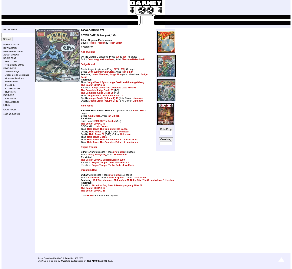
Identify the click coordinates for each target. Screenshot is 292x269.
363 (111, 175)
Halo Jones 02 (97, 134)
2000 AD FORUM (11, 114)
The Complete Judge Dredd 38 (97, 93)
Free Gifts (10, 85)
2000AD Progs (12, 71)
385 (142, 110)
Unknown (138, 98)
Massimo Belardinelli (133, 59)
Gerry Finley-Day (97, 154)
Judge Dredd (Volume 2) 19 (103, 101)
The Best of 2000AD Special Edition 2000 (103, 160)
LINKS (6, 105)
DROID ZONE (9, 58)
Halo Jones (87, 105)
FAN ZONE (8, 95)
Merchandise (11, 82)
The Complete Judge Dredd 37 (97, 90)
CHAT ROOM (9, 110)
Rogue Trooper (97, 43)
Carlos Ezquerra (115, 177)
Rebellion (69, 258)
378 (118, 56)
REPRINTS (10, 92)
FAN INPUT (10, 98)
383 (122, 69)
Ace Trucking (88, 52)
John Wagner (95, 59)
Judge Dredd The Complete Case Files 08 (114, 87)
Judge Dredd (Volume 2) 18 (103, 98)
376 (135, 110)
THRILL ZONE (10, 61)
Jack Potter (140, 177)
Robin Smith (115, 43)
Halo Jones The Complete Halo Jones (107, 129)
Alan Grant (108, 59)
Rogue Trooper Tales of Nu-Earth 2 (110, 162)
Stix (139, 180)
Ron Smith (127, 72)
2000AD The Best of (105, 121)
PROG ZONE (10, 29)
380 (122, 152)
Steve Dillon (120, 154)
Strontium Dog (89, 170)
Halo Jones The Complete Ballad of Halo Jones (112, 139)
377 (116, 69)
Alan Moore (94, 116)
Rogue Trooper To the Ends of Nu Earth (113, 165)
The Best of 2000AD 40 (93, 123)
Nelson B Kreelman (164, 180)
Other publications (14, 78)
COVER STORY (12, 88)
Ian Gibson (114, 116)
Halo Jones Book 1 (97, 137)
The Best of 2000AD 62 (93, 85)
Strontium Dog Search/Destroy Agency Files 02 (117, 185)
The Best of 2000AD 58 (93, 190)
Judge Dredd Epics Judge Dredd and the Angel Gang (115, 82)
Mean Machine (100, 74)
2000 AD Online (94, 261)
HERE (89, 195)
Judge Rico (115, 74)
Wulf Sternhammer (103, 180)
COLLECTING (12, 102)
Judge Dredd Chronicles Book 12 (105, 95)
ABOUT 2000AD (11, 55)
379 (115, 152)
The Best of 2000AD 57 (93, 188)
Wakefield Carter (69, 261)
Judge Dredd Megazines (17, 75)
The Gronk (148, 180)
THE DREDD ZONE (14, 65)
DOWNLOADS (10, 48)
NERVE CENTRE (11, 44)
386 (124, 56)
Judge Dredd (88, 64)
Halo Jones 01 (97, 131)
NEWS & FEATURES (13, 51)
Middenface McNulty (125, 180)
